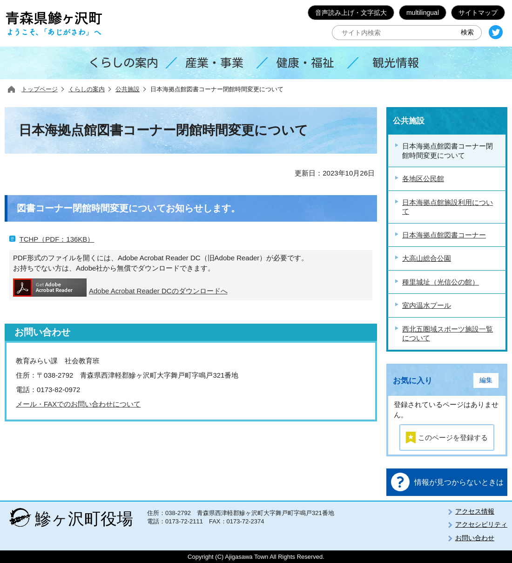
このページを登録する (453, 437)
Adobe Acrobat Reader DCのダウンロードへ (120, 287)
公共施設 (127, 89)
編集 (485, 380)
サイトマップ (478, 12)
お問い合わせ (474, 538)
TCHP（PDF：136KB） (57, 239)
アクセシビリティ (481, 524)
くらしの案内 (86, 89)
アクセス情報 (474, 511)
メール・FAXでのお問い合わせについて (78, 404)
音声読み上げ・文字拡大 (351, 12)
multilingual (422, 12)
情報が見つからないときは (459, 482)
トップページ (39, 89)
